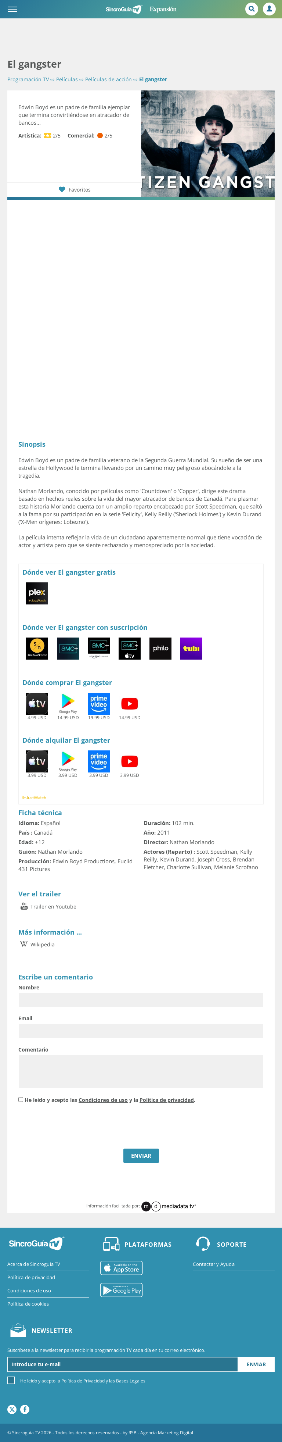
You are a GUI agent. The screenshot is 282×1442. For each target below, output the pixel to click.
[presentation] (74, 1127)
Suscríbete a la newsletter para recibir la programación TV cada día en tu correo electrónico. (106, 1350)
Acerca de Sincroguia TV (34, 1264)
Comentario (33, 1049)
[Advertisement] (141, 38)
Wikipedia (36, 944)
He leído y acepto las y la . (110, 1099)
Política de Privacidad (83, 1381)
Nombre (28, 987)
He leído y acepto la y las (82, 1380)
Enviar (256, 1364)
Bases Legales (130, 1381)
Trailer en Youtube (47, 906)
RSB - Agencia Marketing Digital (161, 1432)
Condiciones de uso (103, 1099)
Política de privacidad (167, 1099)
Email (25, 1018)
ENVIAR (141, 1155)
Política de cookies (28, 1303)
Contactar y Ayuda (213, 1264)
